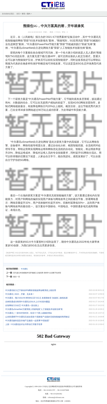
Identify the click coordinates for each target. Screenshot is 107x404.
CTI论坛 (58, 32)
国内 (28, 14)
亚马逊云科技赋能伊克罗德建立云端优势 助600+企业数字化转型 (37, 273)
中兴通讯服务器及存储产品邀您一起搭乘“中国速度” (27, 320)
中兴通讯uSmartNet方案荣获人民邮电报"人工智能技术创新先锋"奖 (34, 309)
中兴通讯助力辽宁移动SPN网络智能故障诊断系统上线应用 (30, 290)
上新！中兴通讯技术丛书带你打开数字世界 (23, 324)
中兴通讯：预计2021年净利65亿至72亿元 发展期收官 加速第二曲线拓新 (36, 298)
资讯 (23, 14)
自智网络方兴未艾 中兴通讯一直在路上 (22, 305)
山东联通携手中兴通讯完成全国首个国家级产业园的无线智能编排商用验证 (37, 317)
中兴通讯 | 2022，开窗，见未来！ (20, 294)
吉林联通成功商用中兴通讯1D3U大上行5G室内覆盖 (27, 302)
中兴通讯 (24, 269)
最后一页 (16, 277)
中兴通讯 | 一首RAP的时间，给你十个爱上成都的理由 (28, 313)
